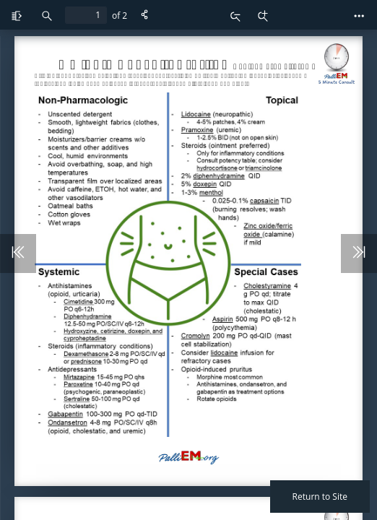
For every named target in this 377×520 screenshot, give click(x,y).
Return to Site (319, 496)
